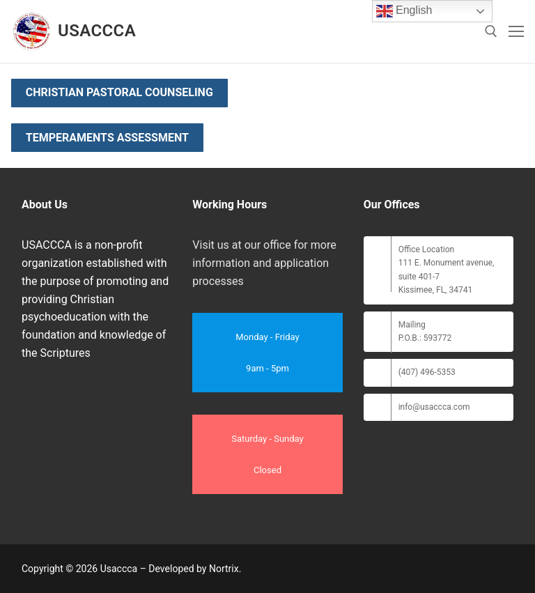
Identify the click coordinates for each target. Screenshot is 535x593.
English (404, 11)
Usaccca (97, 30)
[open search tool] (491, 31)
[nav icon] (516, 31)
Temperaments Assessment (107, 137)
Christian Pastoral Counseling (119, 92)
